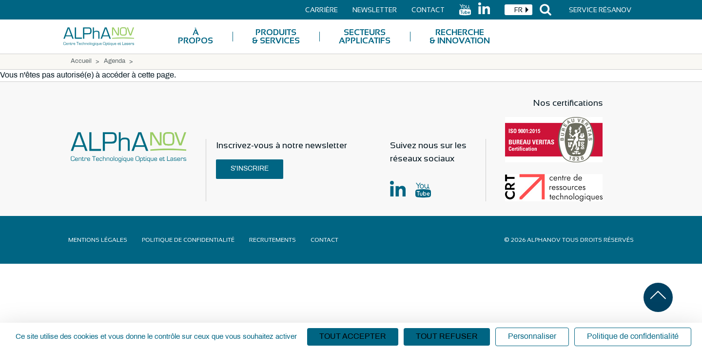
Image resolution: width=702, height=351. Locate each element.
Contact (428, 10)
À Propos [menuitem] (195, 36)
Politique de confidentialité (188, 239)
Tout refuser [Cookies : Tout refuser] (447, 336)
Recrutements (272, 239)
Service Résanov (600, 10)
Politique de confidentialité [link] (633, 336)
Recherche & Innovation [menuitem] (459, 36)
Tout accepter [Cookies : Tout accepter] (352, 336)
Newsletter (374, 10)
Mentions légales (97, 239)
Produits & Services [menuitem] (276, 36)
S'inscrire (250, 169)
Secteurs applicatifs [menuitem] (364, 36)
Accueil (81, 61)
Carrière (321, 10)
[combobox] (518, 9)
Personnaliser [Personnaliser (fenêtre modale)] (532, 336)
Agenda (114, 61)
